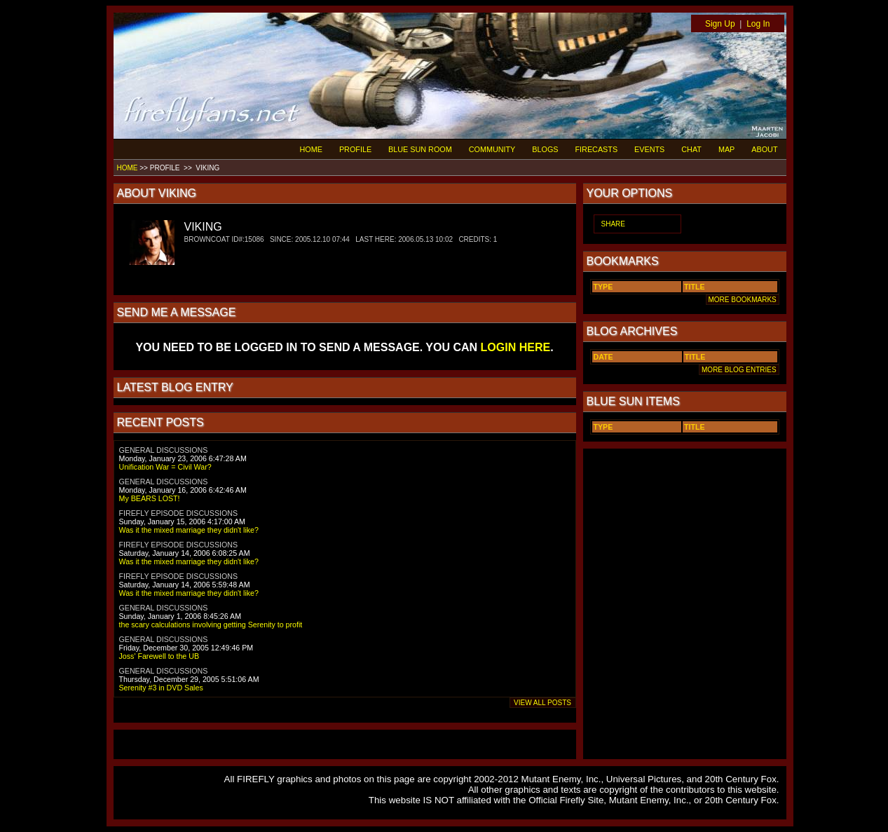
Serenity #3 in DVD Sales (161, 687)
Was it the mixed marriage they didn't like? (189, 530)
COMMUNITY (492, 149)
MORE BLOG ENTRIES (738, 370)
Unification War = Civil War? (165, 467)
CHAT (691, 149)
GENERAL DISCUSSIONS (163, 450)
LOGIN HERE (516, 347)
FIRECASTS (596, 149)
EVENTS (649, 149)
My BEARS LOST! (149, 498)
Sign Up (720, 24)
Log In (758, 24)
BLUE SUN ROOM (420, 149)
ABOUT (764, 149)
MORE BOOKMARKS (742, 300)
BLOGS (545, 149)
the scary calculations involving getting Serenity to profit (211, 624)
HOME (311, 149)
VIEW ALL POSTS (542, 703)
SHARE (613, 224)
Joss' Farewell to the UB (159, 656)
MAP (726, 149)
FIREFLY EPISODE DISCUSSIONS (178, 513)
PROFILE (355, 149)
